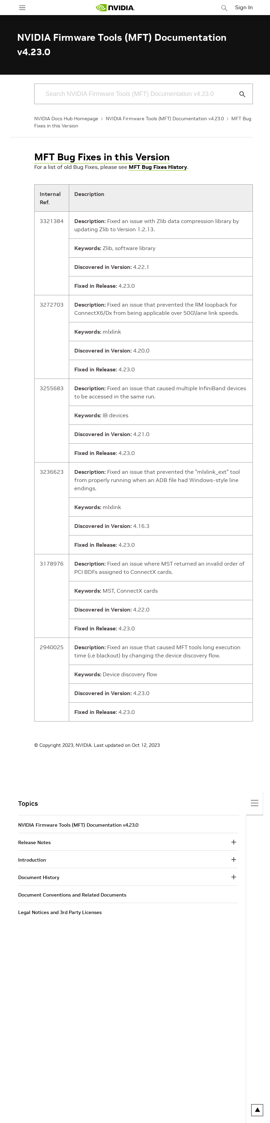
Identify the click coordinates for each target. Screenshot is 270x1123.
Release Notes (34, 842)
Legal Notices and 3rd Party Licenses (60, 912)
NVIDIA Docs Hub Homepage (66, 118)
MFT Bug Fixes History (158, 166)
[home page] (115, 7)
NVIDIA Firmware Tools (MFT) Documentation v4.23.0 (165, 118)
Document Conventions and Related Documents (72, 895)
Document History (38, 877)
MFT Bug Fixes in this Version (102, 157)
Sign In (244, 7)
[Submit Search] (238, 94)
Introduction (32, 860)
